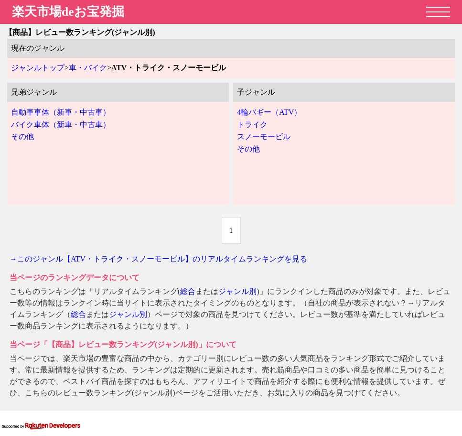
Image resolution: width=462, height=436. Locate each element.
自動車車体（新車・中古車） (60, 112)
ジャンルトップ (37, 68)
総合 (187, 291)
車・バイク (88, 68)
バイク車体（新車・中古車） (60, 124)
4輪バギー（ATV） (269, 112)
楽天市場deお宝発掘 (68, 12)
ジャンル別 (237, 291)
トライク (252, 124)
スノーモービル (263, 136)
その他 (22, 136)
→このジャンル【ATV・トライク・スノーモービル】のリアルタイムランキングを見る (158, 259)
